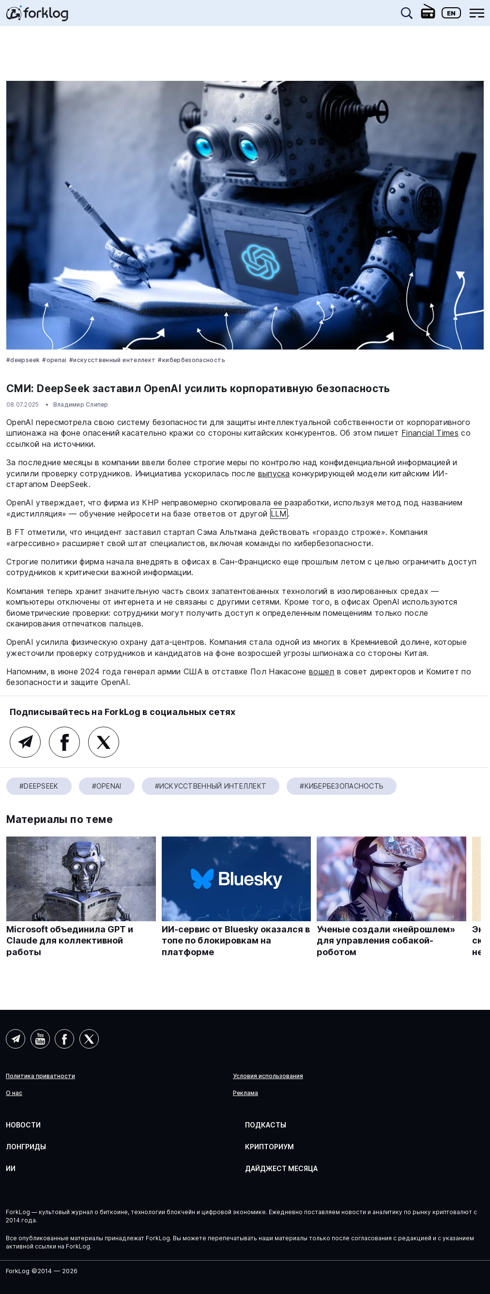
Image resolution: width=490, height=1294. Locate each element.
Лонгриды (26, 1146)
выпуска (274, 473)
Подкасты (265, 1125)
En (451, 13)
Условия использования (268, 1076)
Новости (23, 1125)
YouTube (40, 1039)
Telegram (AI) (25, 742)
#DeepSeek (23, 360)
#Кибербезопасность (191, 360)
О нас (14, 1093)
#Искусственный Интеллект (112, 360)
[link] (37, 16)
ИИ (10, 1168)
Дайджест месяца (281, 1168)
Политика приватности (40, 1076)
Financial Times (430, 433)
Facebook (64, 742)
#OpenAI (54, 360)
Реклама (245, 1093)
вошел (322, 671)
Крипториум (269, 1146)
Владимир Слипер (80, 404)
